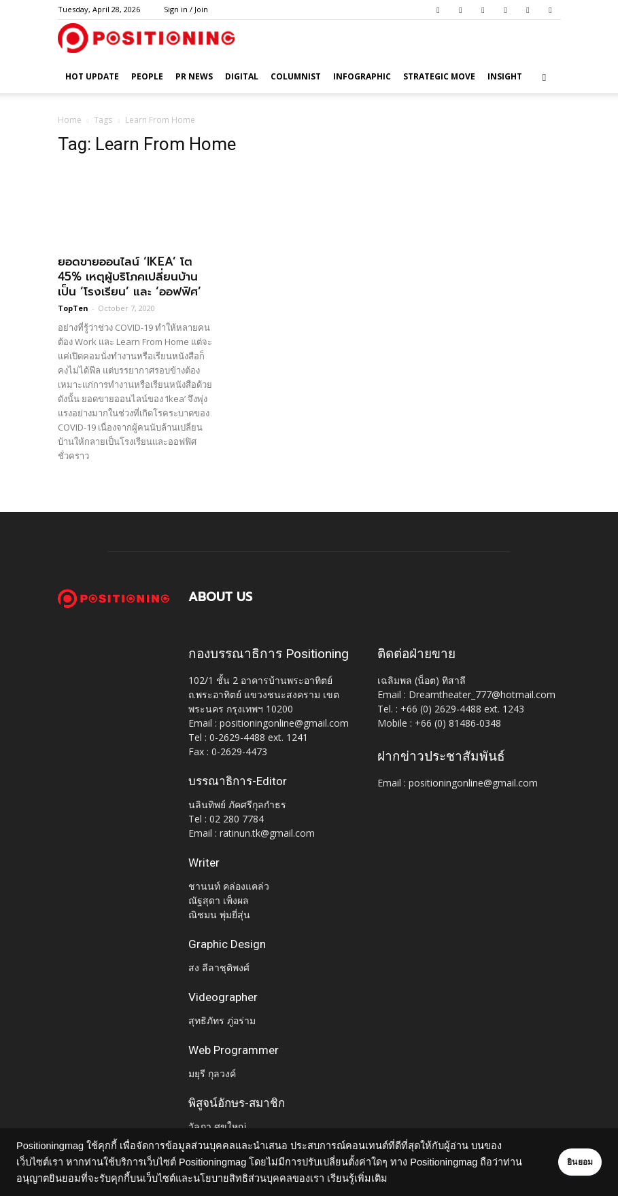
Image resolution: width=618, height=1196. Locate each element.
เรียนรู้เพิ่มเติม (399, 1178)
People (147, 76)
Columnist (296, 76)
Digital (241, 76)
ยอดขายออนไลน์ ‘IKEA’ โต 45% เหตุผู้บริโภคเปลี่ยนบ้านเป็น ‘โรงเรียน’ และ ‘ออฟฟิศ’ (129, 276)
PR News (194, 76)
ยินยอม (565, 1162)
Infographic (362, 76)
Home (70, 120)
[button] (544, 77)
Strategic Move (439, 76)
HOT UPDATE (92, 76)
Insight (504, 76)
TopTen (73, 308)
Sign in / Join (186, 9)
